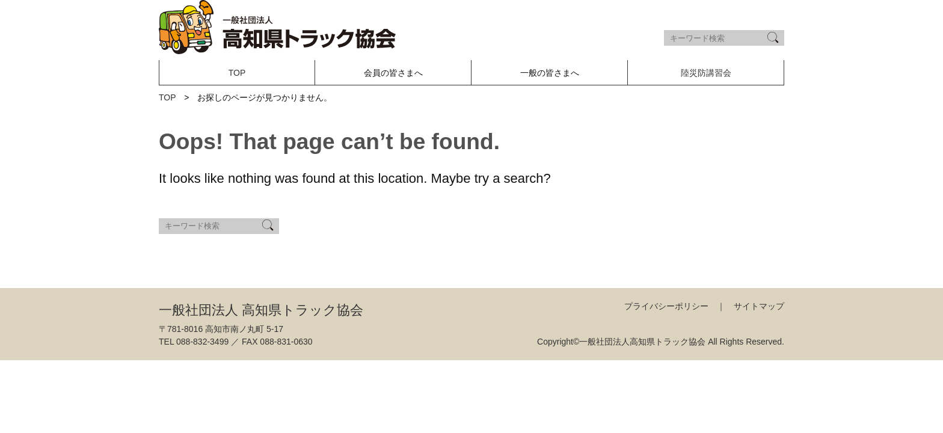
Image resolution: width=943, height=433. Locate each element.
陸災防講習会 (706, 73)
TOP (237, 73)
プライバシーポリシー (666, 306)
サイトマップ (759, 306)
